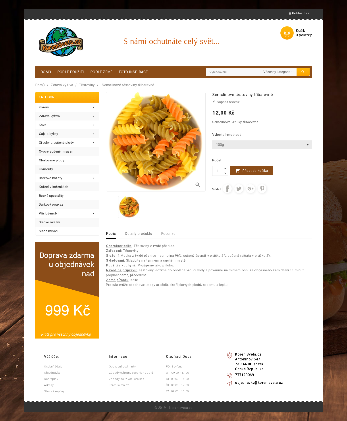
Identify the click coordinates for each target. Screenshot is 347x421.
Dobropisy (51, 379)
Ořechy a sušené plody (67, 141)
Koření (67, 106)
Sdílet (227, 188)
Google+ (250, 188)
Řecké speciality (51, 196)
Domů (45, 72)
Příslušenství (67, 212)
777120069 (244, 375)
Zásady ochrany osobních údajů (131, 372)
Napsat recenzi (226, 102)
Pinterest (262, 188)
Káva (67, 124)
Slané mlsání (48, 231)
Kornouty (46, 169)
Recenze (168, 234)
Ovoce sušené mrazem (57, 151)
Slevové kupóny (54, 391)
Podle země (101, 72)
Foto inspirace (133, 72)
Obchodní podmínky (122, 366)
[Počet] (217, 171)
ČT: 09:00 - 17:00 (177, 385)
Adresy (49, 385)
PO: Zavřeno (174, 366)
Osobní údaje (53, 366)
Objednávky (52, 372)
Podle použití (70, 72)
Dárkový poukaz (51, 205)
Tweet (238, 188)
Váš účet (51, 356)
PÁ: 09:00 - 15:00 (177, 391)
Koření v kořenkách (53, 187)
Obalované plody (51, 160)
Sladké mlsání (49, 222)
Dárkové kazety (67, 177)
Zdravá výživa (67, 115)
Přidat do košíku (251, 171)
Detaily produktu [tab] (138, 234)
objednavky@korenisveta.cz (259, 383)
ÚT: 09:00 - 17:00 (177, 372)
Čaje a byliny (67, 132)
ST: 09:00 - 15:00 (177, 379)
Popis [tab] (111, 234)
